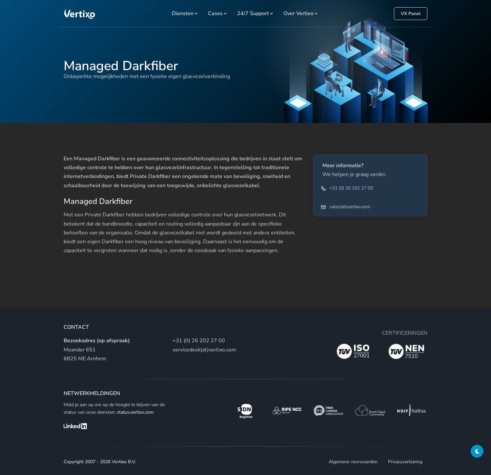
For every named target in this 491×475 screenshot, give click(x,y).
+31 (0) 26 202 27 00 (351, 188)
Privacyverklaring (405, 462)
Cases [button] (215, 13)
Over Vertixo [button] (298, 13)
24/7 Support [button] (253, 13)
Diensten (183, 13)
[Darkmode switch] (477, 451)
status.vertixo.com (135, 412)
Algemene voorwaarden (353, 462)
